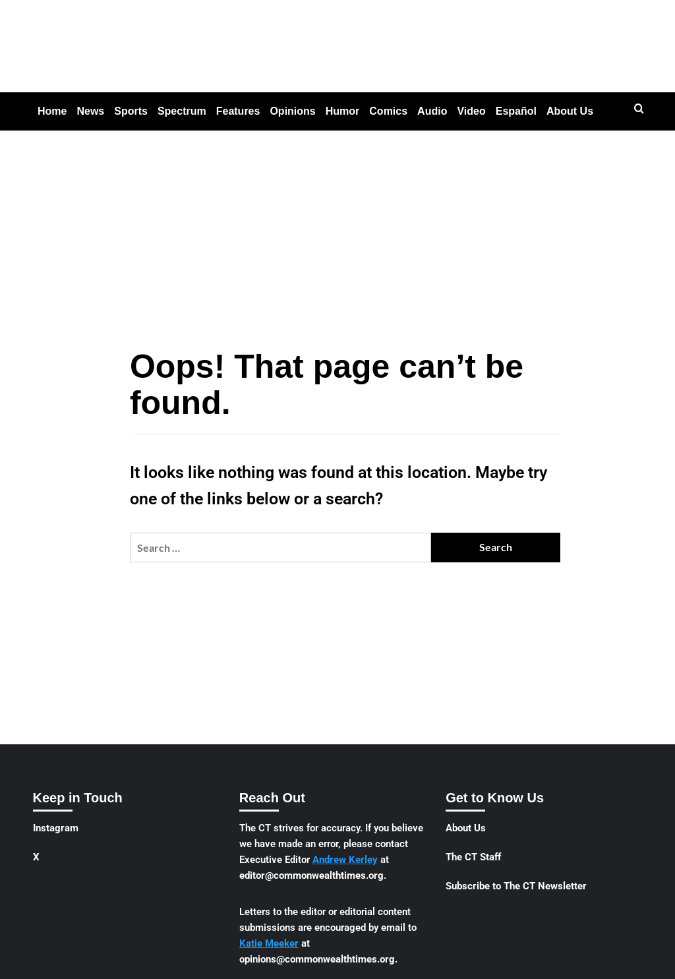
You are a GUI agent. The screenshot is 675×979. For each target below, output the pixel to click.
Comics (388, 111)
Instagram (55, 828)
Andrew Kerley (345, 860)
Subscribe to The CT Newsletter (516, 886)
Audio (432, 111)
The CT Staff (473, 857)
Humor (343, 111)
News (90, 111)
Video (471, 111)
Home (52, 111)
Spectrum (182, 111)
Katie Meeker (269, 943)
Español (516, 111)
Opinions (292, 111)
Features (238, 111)
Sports (131, 111)
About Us (569, 111)
